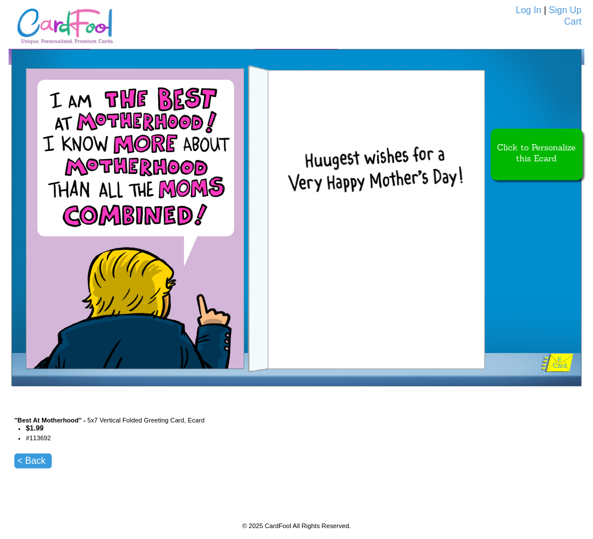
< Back (31, 461)
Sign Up (565, 10)
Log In (528, 10)
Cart (573, 21)
